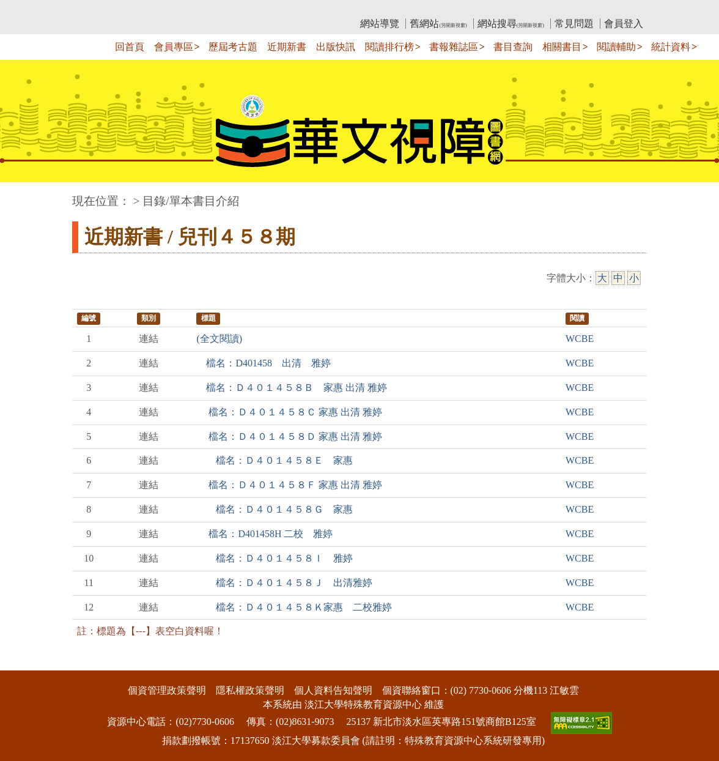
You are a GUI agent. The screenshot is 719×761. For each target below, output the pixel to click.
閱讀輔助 (616, 47)
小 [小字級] (634, 278)
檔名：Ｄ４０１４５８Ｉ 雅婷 (274, 558)
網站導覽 (379, 23)
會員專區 (173, 47)
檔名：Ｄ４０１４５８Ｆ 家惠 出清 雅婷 (289, 485)
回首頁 (129, 47)
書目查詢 (513, 47)
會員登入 (623, 23)
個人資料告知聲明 (333, 690)
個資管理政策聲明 (167, 690)
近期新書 (286, 47)
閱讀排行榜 (389, 47)
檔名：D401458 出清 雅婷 (263, 363)
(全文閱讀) (219, 338)
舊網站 (438, 23)
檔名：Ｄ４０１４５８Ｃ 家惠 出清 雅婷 (289, 412)
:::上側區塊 (95, 9)
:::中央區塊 (23, 195)
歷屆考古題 (232, 47)
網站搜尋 (510, 23)
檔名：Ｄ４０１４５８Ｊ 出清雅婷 (284, 582)
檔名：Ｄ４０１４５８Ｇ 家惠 (274, 509)
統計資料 (670, 47)
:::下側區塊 (23, 662)
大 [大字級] (602, 278)
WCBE (580, 338)
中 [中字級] (618, 278)
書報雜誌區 (453, 47)
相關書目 (561, 47)
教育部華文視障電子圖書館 (180, 9)
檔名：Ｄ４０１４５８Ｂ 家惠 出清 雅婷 (291, 387)
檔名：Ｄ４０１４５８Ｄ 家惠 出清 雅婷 (289, 436)
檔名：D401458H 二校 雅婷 (264, 534)
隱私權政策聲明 (250, 690)
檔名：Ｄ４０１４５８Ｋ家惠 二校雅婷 (294, 607)
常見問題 (574, 23)
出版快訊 (335, 47)
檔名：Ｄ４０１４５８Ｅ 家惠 (274, 460)
